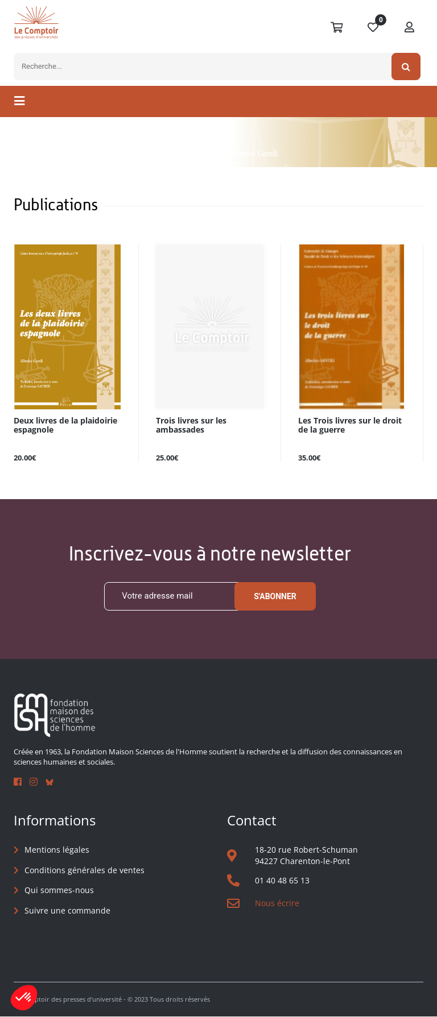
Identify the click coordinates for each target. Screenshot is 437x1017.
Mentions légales (56, 849)
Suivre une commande (67, 910)
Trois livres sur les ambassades (191, 425)
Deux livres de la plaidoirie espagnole (65, 425)
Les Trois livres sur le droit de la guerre (350, 425)
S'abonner (275, 596)
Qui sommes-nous (59, 890)
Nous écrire (277, 903)
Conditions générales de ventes (84, 870)
